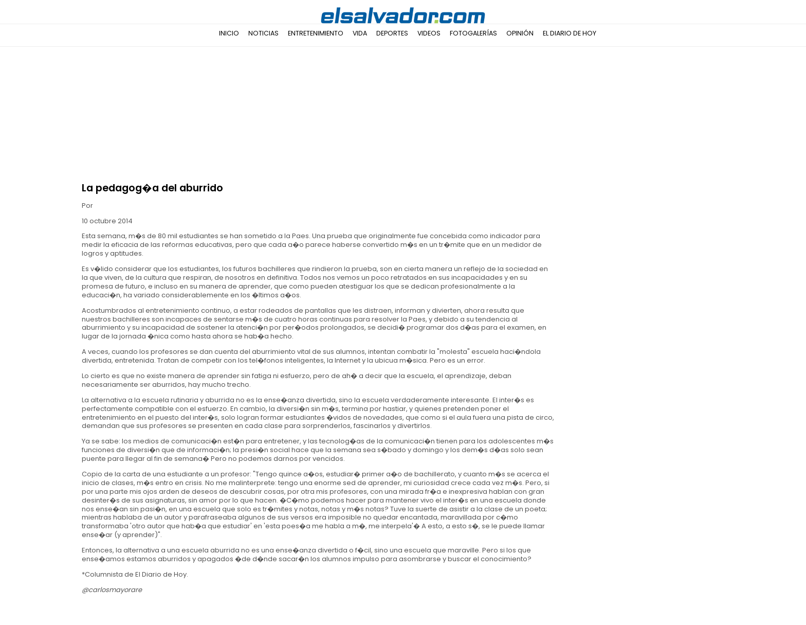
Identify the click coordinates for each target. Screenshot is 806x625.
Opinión (520, 33)
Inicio (229, 33)
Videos (429, 33)
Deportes (392, 33)
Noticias (263, 33)
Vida (360, 33)
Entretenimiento (315, 33)
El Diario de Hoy (569, 33)
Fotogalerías (473, 33)
